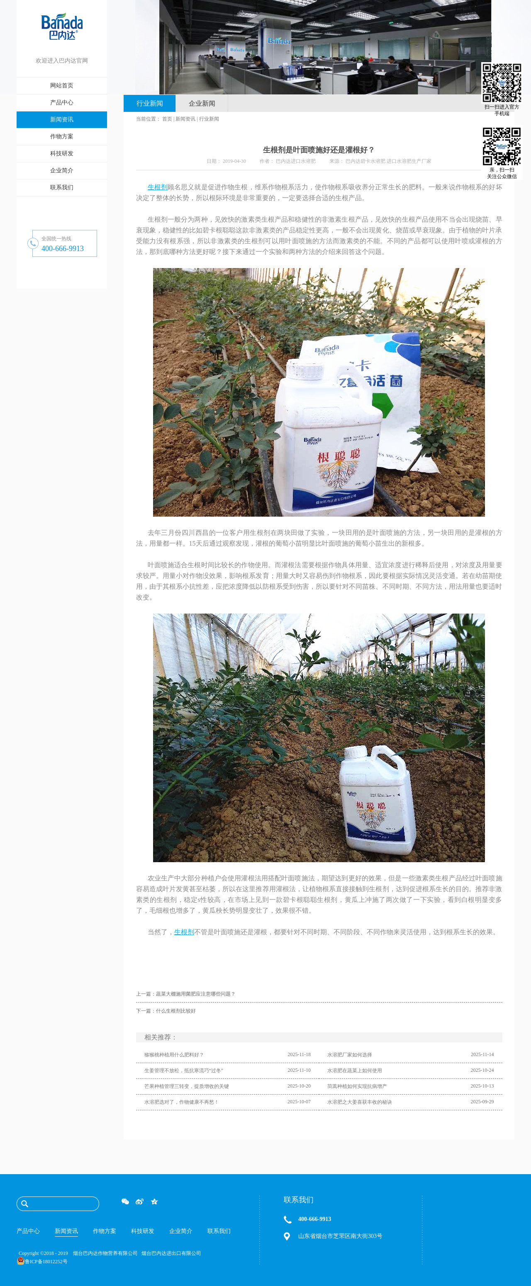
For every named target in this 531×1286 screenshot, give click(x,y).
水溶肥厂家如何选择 (349, 1055)
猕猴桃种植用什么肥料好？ (174, 1055)
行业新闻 (209, 119)
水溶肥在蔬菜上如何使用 (354, 1070)
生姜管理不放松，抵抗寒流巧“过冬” (184, 1070)
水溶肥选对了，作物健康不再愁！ (181, 1102)
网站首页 (61, 85)
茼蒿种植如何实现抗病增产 (357, 1086)
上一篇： (186, 994)
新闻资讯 (185, 119)
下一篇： (166, 1011)
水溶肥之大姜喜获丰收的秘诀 (359, 1102)
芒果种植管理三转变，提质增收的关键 (186, 1086)
